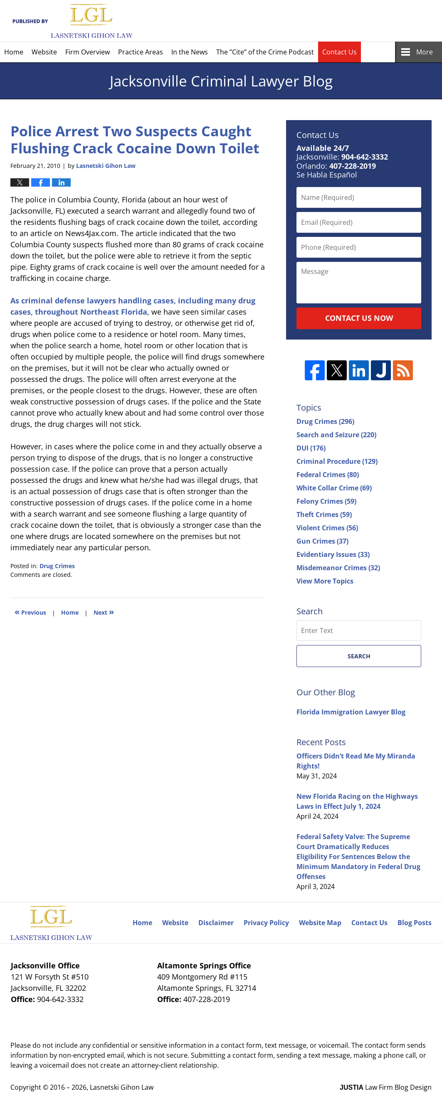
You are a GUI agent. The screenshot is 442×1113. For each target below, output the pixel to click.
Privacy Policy (266, 922)
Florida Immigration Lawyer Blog (350, 712)
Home (13, 52)
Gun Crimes (322, 541)
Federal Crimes (327, 474)
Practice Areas (140, 52)
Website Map (320, 922)
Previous (30, 611)
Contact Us (339, 52)
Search (359, 656)
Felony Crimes (326, 501)
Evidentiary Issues (333, 554)
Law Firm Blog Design (386, 1087)
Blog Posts (415, 922)
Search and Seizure (336, 434)
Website (44, 52)
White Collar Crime (334, 487)
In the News (189, 52)
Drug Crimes (57, 566)
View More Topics (324, 581)
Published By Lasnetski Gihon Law (360, 21)
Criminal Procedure (337, 461)
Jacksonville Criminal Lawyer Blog (71, 21)
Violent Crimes (327, 527)
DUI (311, 448)
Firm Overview (87, 52)
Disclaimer (216, 922)
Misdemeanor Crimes (338, 567)
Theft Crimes (324, 514)
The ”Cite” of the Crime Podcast (265, 52)
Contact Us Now (359, 318)
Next (104, 611)
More (424, 52)
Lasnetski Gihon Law (121, 1087)
